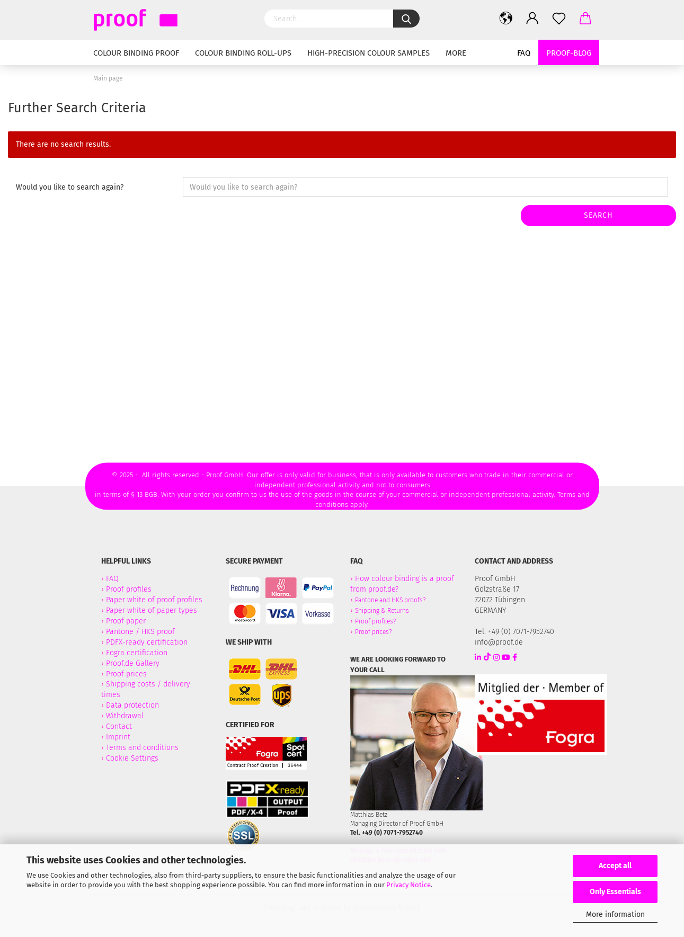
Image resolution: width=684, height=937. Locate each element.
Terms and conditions (142, 747)
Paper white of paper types (151, 610)
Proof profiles (129, 589)
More (456, 53)
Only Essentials (615, 891)
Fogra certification (136, 652)
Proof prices (126, 674)
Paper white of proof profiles (154, 599)
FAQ (523, 53)
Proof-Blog (568, 53)
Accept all (615, 865)
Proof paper (126, 621)
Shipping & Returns (382, 610)
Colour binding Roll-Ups (243, 53)
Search (598, 215)
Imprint (118, 737)
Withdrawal (125, 715)
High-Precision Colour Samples (368, 53)
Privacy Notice (408, 885)
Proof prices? (373, 632)
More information (615, 914)
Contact (119, 726)
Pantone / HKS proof (140, 631)
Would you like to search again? (69, 187)
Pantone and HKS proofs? (390, 600)
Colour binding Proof (136, 53)
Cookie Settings (132, 758)
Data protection (132, 705)
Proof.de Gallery (132, 663)
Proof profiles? (375, 621)
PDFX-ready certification (148, 642)
